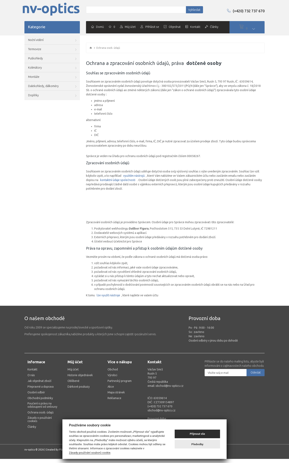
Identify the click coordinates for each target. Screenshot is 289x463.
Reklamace (114, 398)
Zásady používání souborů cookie (89, 452)
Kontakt (32, 369)
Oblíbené (73, 381)
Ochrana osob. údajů (41, 412)
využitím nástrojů (134, 175)
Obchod (113, 369)
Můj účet (73, 369)
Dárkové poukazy (79, 386)
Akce (111, 386)
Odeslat (256, 372)
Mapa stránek (116, 392)
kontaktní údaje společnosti (117, 180)
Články (32, 426)
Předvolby (197, 444)
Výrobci (112, 375)
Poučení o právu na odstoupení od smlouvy (42, 405)
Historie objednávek (80, 375)
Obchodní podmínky (40, 398)
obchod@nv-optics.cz (161, 410)
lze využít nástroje (108, 295)
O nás (31, 375)
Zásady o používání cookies (40, 419)
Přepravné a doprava (41, 386)
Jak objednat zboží (39, 381)
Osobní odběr (36, 392)
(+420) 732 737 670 (242, 10)
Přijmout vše (197, 433)
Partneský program (120, 381)
